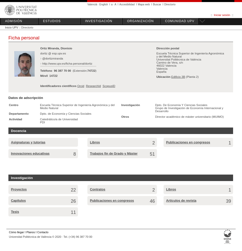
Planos (30, 232)
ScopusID (108, 85)
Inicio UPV (11, 27)
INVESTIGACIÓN (98, 21)
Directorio (170, 4)
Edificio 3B (178, 76)
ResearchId (93, 85)
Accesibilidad (127, 4)
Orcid (80, 85)
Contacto (42, 232)
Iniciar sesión (222, 15)
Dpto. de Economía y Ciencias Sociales (65, 113)
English (103, 4)
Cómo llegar (16, 232)
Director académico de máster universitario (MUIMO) (189, 116)
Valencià (92, 4)
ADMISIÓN (13, 21)
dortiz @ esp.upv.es (53, 53)
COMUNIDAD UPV (179, 21)
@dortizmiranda (52, 58)
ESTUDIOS (52, 21)
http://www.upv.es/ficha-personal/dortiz (67, 63)
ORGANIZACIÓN (140, 21)
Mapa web (144, 4)
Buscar (157, 4)
